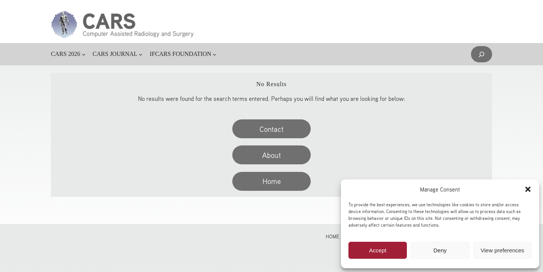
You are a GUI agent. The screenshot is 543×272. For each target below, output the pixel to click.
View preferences (503, 250)
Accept (378, 250)
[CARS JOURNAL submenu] (141, 54)
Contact (271, 128)
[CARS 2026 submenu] (84, 54)
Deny (439, 250)
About (271, 154)
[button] (528, 189)
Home (271, 180)
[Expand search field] (481, 54)
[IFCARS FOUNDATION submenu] (214, 54)
